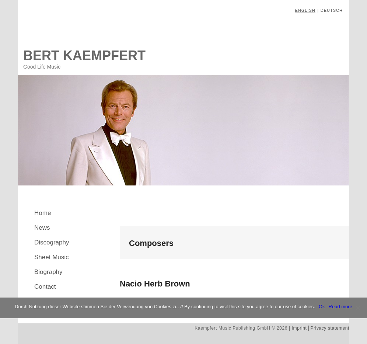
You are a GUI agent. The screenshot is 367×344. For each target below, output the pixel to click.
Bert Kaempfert (84, 55)
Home (42, 212)
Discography (51, 242)
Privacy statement (329, 328)
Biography (48, 271)
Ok (322, 306)
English (305, 10)
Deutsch (332, 10)
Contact (45, 286)
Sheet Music (51, 257)
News (42, 227)
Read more (340, 306)
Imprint (299, 328)
